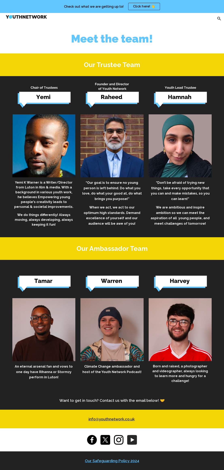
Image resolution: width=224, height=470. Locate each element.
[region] (112, 6)
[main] (112, 39)
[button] (219, 18)
